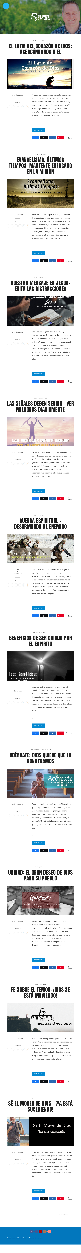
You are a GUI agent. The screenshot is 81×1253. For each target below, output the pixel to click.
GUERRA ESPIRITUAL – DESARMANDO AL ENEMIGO (40, 526)
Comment (18, 692)
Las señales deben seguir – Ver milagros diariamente (40, 408)
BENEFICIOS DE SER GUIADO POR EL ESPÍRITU (40, 643)
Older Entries (63, 1223)
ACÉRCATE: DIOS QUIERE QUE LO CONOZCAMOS (40, 761)
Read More (38, 130)
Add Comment (17, 95)
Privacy (24, 1246)
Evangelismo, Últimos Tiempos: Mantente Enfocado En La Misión (40, 166)
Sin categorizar (35, 752)
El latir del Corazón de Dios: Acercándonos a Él (40, 49)
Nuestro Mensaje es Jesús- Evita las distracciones (40, 287)
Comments (18, 574)
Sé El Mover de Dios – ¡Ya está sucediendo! (40, 1114)
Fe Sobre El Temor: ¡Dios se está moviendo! (40, 997)
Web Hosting (31, 1246)
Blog (34, 40)
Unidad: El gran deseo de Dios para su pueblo (40, 879)
